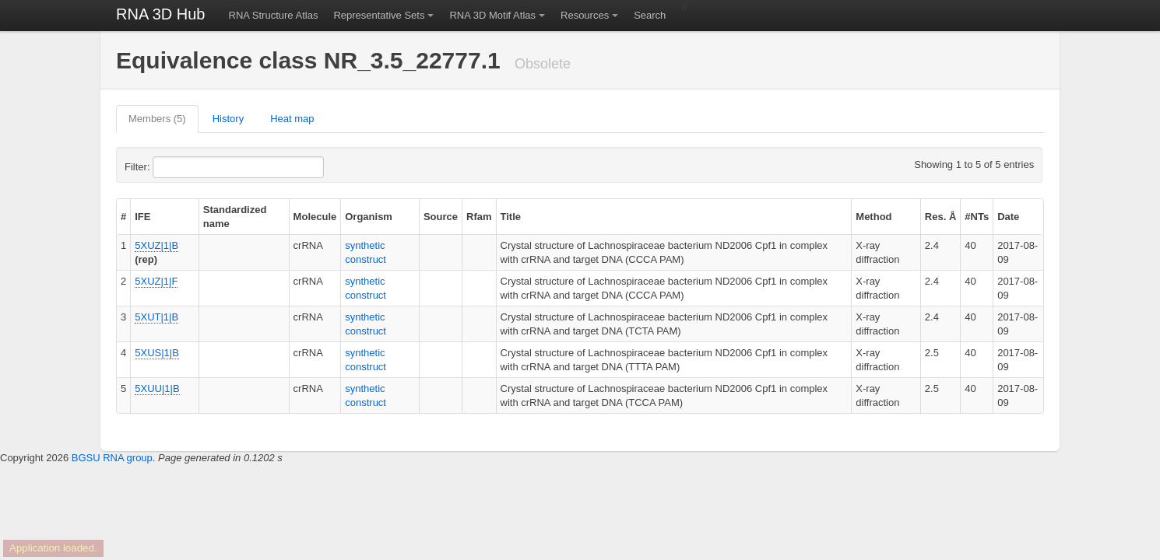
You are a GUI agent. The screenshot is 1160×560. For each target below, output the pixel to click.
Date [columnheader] (1008, 216)
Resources (585, 15)
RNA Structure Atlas (273, 15)
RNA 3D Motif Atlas (492, 15)
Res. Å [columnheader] (940, 216)
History (228, 118)
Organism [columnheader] (368, 216)
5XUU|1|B (157, 388)
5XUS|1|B (157, 353)
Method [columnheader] (873, 216)
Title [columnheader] (511, 216)
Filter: (175, 167)
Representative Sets (378, 15)
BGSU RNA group (112, 458)
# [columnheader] (123, 216)
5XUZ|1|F (156, 281)
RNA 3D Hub (161, 14)
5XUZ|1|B (156, 245)
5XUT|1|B (156, 317)
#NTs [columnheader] (977, 216)
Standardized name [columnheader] (235, 216)
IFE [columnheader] (142, 216)
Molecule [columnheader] (315, 216)
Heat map (292, 118)
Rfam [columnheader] (479, 216)
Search (650, 15)
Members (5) (157, 118)
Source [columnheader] (441, 216)
